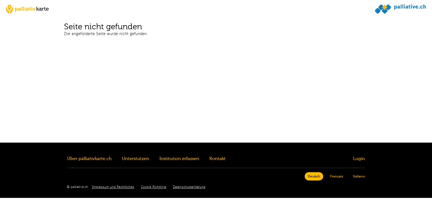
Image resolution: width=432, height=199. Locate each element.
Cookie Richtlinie (153, 187)
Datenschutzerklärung (189, 187)
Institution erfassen (179, 158)
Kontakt (217, 158)
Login (359, 158)
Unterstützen (135, 158)
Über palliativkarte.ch (89, 158)
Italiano (359, 176)
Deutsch (314, 176)
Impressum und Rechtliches (113, 187)
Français (336, 176)
